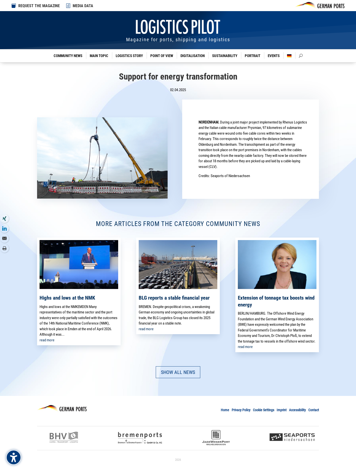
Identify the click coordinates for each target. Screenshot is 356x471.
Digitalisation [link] (192, 56)
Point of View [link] (161, 56)
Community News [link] (68, 56)
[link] (68, 5)
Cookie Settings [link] (263, 410)
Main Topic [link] (99, 56)
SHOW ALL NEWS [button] (178, 372)
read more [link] (47, 340)
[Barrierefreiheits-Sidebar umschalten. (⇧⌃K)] (13, 457)
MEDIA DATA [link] (83, 5)
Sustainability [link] (224, 56)
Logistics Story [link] (129, 56)
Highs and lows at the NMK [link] (67, 298)
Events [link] (274, 56)
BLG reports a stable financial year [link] (174, 298)
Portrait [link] (252, 56)
